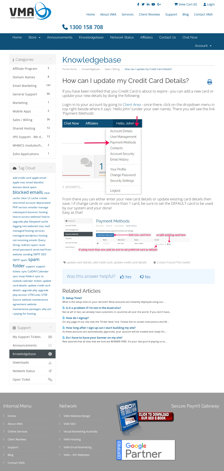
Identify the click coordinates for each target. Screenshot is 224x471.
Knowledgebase (91, 37)
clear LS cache (29, 198)
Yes (125, 276)
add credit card (22, 178)
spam (24, 260)
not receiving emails (25, 240)
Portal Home (69, 69)
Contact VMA (203, 14)
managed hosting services (29, 231)
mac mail (44, 226)
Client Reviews (149, 14)
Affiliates (146, 37)
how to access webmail (27, 217)
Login (209, 4)
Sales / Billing (112, 69)
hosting (43, 212)
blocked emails (28, 192)
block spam (30, 187)
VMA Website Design (77, 416)
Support (171, 14)
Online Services (17, 431)
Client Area (132, 104)
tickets (38, 281)
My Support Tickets (32, 337)
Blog (185, 14)
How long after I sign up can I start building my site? (99, 328)
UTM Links (34, 295)
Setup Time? (72, 298)
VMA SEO (70, 424)
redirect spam (29, 245)
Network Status (122, 37)
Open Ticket (32, 379)
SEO (43, 254)
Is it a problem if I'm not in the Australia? (91, 308)
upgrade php (29, 290)
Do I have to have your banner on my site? (92, 338)
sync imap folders (23, 276)
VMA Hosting (72, 439)
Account (203, 46)
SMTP (16, 260)
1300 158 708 (82, 27)
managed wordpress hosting (30, 235)
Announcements (59, 37)
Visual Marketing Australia (80, 431)
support (30, 266)
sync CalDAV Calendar (35, 271)
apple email (39, 178)
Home (90, 14)
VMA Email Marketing (77, 447)
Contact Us (167, 37)
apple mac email (23, 182)
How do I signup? (75, 318)
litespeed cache (38, 221)
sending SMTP (31, 254)
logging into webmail (25, 226)
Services (128, 14)
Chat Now (190, 37)
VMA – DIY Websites (76, 455)
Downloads (32, 362)
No (145, 276)
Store (34, 37)
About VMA (108, 14)
